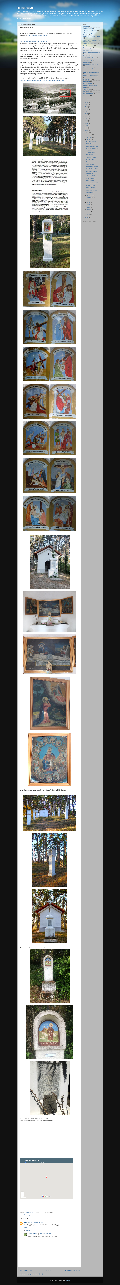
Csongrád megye (87, 60)
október (89, 139)
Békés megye (87, 50)
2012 (86, 217)
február (89, 212)
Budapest (85, 55)
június (88, 202)
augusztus (89, 197)
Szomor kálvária (90, 161)
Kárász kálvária (90, 144)
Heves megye (87, 70)
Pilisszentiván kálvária (92, 146)
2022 (86, 111)
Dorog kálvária (90, 159)
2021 (86, 114)
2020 (86, 116)
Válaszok (28, 1230)
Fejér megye (86, 62)
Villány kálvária (90, 180)
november (89, 137)
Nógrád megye (87, 79)
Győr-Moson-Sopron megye (90, 64)
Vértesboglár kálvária (92, 176)
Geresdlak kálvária (91, 157)
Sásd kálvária (90, 154)
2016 (86, 125)
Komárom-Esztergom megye (91, 75)
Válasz (25, 1227)
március (89, 209)
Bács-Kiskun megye (88, 45)
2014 (86, 130)
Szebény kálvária (91, 178)
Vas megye (86, 91)
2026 (86, 102)
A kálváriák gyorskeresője (90, 30)
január (88, 214)
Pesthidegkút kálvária (92, 166)
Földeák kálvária (90, 185)
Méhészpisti (27, 1222)
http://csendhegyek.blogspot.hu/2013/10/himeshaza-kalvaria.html (42, 80)
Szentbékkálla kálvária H (93, 169)
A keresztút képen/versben (90, 43)
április (88, 207)
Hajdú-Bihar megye (88, 68)
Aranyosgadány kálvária (92, 183)
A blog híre (86, 26)
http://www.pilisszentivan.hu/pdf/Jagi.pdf (33, 41)
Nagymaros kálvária (91, 190)
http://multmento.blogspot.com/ (38, 35)
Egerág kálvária (90, 187)
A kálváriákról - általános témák (91, 36)
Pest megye (27, 1215)
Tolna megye (86, 89)
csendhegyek (25, 7)
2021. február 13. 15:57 (37, 1222)
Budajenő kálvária (91, 141)
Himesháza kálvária (91, 171)
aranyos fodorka (32, 1233)
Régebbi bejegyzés (72, 1270)
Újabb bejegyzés (26, 1270)
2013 (86, 132)
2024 (86, 107)
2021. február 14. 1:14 (46, 1233)
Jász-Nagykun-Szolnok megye (91, 72)
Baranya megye (87, 48)
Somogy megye (87, 83)
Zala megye (86, 95)
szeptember (90, 195)
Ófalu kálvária (90, 164)
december (89, 134)
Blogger (68, 1280)
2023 (86, 109)
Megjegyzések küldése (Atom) (35, 1274)
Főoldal (48, 1270)
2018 (86, 121)
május (88, 204)
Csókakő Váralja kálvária (89, 58)
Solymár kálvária (90, 152)
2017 (86, 123)
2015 (86, 128)
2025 (86, 104)
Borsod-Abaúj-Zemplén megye (91, 52)
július (88, 200)
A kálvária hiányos (88, 28)
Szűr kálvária (89, 173)
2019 (86, 118)
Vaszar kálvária (90, 192)
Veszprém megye (88, 93)
